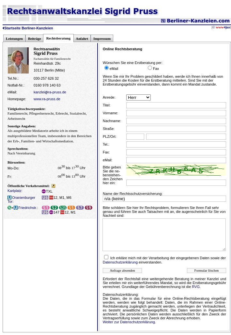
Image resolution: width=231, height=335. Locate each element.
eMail (114, 69)
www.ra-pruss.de (47, 99)
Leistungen (14, 38)
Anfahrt (82, 38)
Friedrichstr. (22, 208)
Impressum (102, 38)
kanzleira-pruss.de (50, 92)
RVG (196, 287)
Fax (156, 69)
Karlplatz (15, 191)
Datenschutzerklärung (120, 262)
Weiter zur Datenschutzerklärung (129, 322)
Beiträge (34, 38)
